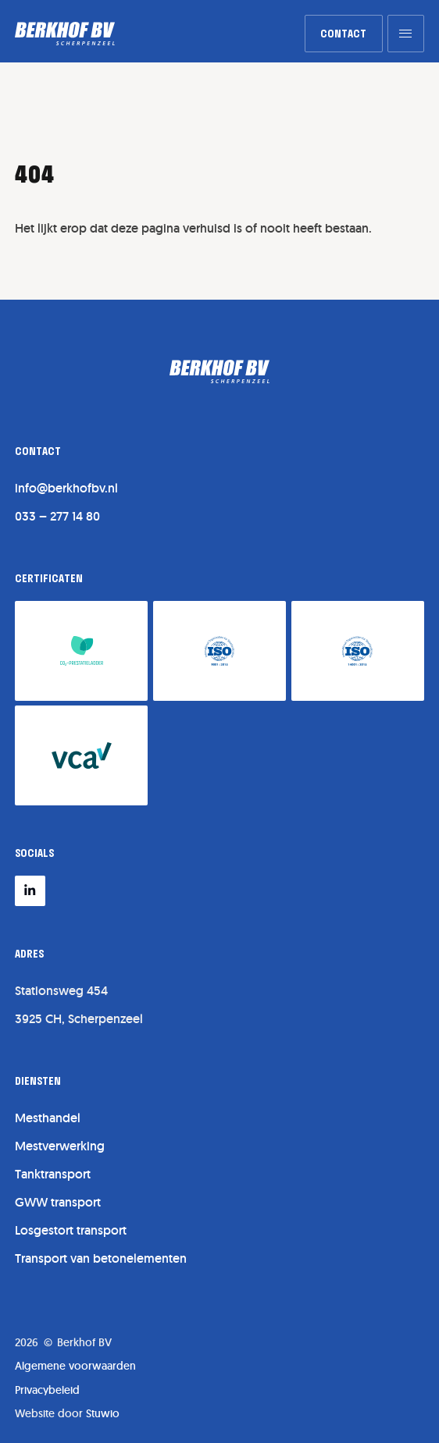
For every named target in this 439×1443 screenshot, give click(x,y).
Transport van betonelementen (101, 1258)
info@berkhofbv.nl (66, 488)
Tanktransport (53, 1174)
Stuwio (103, 1413)
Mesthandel (47, 1118)
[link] (343, 33)
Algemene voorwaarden (75, 1366)
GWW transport (58, 1202)
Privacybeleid (47, 1390)
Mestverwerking (60, 1146)
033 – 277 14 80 (57, 516)
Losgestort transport (71, 1230)
